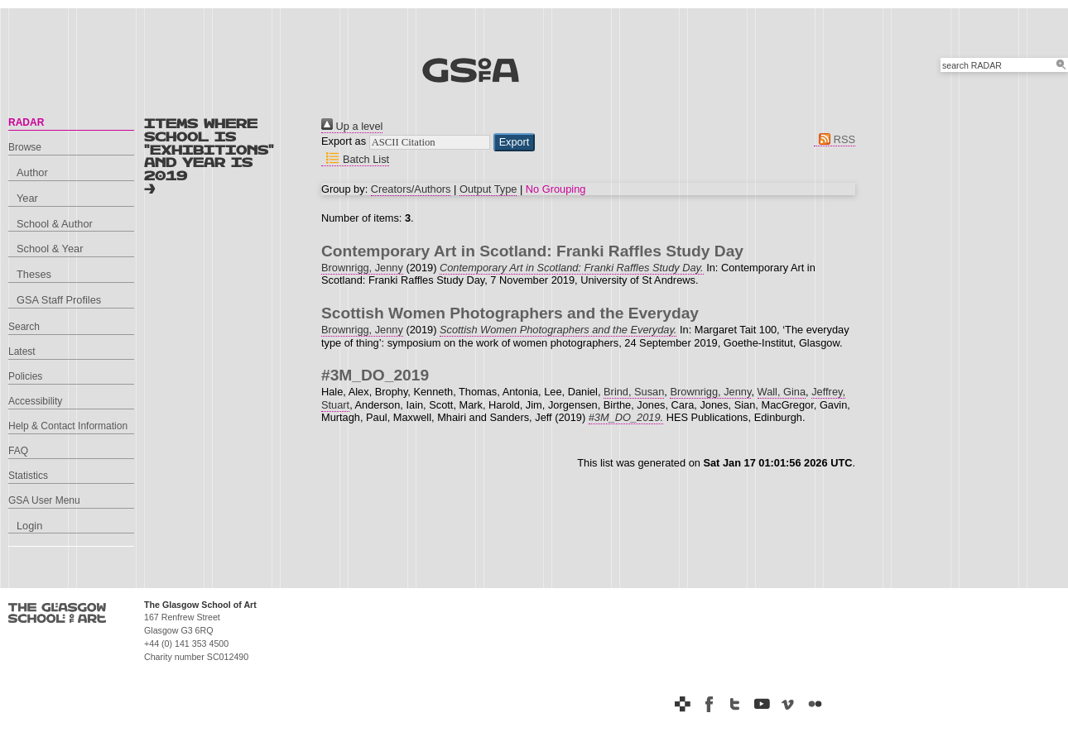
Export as (343, 141)
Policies (25, 376)
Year (27, 198)
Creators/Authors (411, 189)
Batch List (355, 159)
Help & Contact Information (67, 426)
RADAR (26, 122)
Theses (34, 274)
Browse (24, 147)
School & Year (50, 248)
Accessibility (35, 401)
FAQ (18, 451)
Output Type (488, 189)
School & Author (55, 224)
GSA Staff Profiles (59, 300)
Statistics (28, 475)
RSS (834, 139)
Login (29, 525)
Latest (22, 351)
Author (32, 172)
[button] (514, 142)
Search (24, 327)
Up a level (351, 126)
